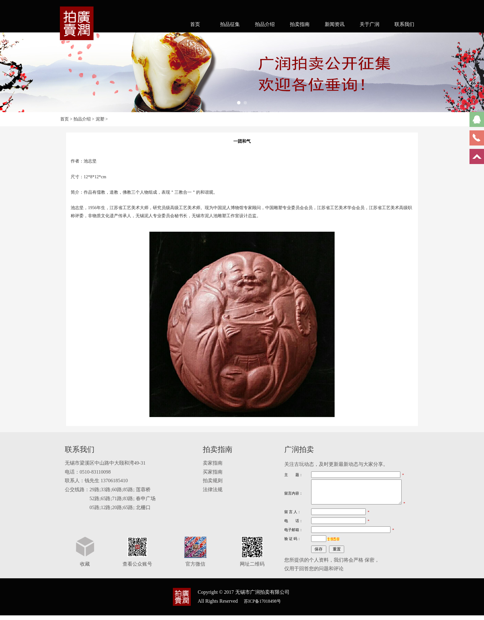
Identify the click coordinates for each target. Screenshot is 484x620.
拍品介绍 (265, 24)
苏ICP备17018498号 (262, 606)
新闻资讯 (334, 24)
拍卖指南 (300, 24)
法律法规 (213, 489)
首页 (195, 24)
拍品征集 (230, 24)
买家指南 (213, 471)
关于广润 (369, 24)
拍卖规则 (213, 480)
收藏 (85, 568)
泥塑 (100, 119)
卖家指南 (213, 463)
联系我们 (404, 24)
